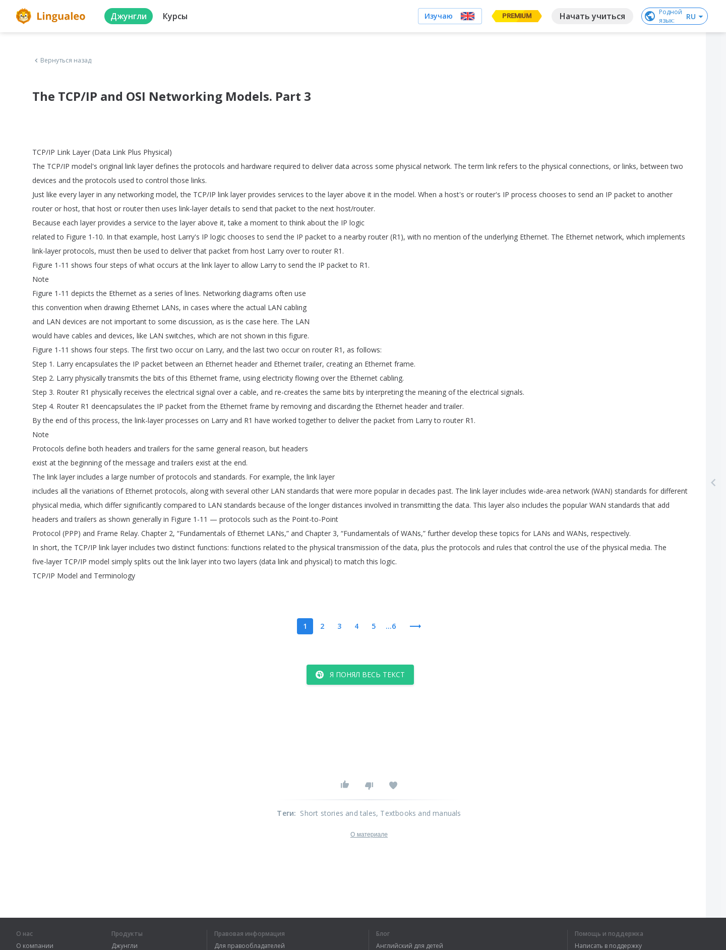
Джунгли (124, 946)
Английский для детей (409, 946)
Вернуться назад (62, 60)
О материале (369, 834)
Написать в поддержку (608, 946)
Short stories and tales (338, 813)
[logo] (52, 16)
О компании (34, 946)
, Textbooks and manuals (418, 813)
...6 (391, 626)
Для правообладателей (249, 946)
